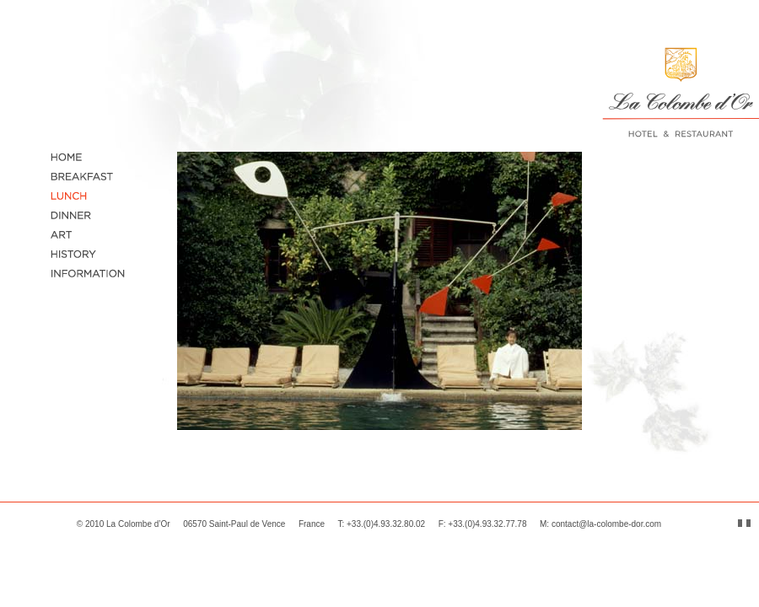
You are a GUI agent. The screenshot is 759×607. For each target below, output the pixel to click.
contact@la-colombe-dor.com (606, 524)
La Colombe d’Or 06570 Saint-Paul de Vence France (215, 524)
